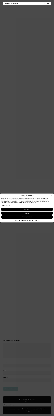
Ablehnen (27, 213)
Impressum (36, 220)
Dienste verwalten (6, 205)
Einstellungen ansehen (27, 217)
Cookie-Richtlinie (19, 220)
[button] (52, 195)
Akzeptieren (27, 209)
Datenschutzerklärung (28, 220)
